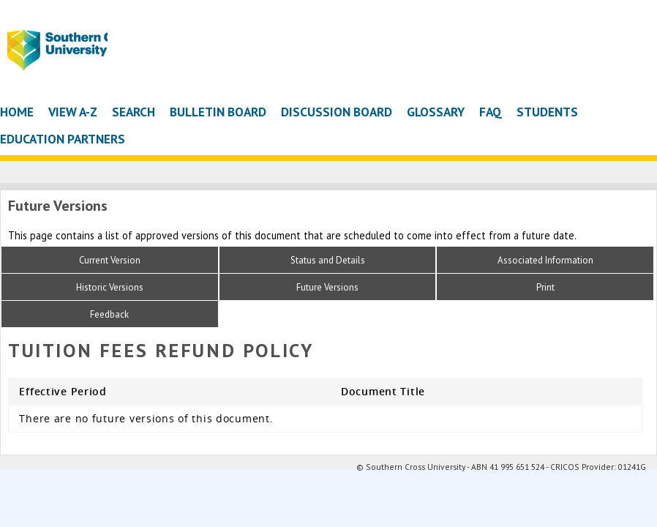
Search (133, 111)
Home (17, 111)
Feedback (109, 314)
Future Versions (327, 287)
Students (547, 111)
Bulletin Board (218, 111)
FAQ (490, 111)
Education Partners (62, 138)
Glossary (436, 111)
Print (545, 287)
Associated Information (545, 260)
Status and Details (327, 260)
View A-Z (72, 111)
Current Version (109, 260)
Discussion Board (336, 111)
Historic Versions (109, 287)
